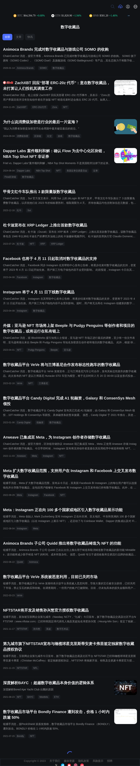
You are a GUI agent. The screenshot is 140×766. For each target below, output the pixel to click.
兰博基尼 (43, 383)
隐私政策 (83, 760)
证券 (95, 170)
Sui (29, 210)
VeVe (19, 383)
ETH (56, 697)
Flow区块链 (10, 177)
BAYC (30, 697)
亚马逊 (67, 350)
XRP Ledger (57, 244)
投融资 (40, 422)
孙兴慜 (36, 629)
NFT (65, 107)
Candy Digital (23, 422)
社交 (49, 136)
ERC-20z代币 (39, 107)
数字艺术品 (62, 629)
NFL (35, 668)
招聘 (109, 760)
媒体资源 (69, 760)
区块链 (37, 136)
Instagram (38, 277)
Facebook (22, 277)
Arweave (21, 456)
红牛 (19, 210)
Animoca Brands (25, 68)
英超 (48, 629)
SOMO (43, 68)
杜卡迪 (20, 244)
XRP (42, 244)
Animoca (33, 562)
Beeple (54, 350)
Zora (54, 107)
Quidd (20, 562)
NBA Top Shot (43, 170)
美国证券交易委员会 (77, 170)
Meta (34, 456)
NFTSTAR (22, 629)
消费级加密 (22, 136)
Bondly (20, 736)
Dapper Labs (23, 170)
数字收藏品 (58, 68)
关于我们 (54, 760)
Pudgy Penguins (36, 350)
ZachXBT (21, 107)
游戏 (60, 136)
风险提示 (98, 760)
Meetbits (43, 697)
